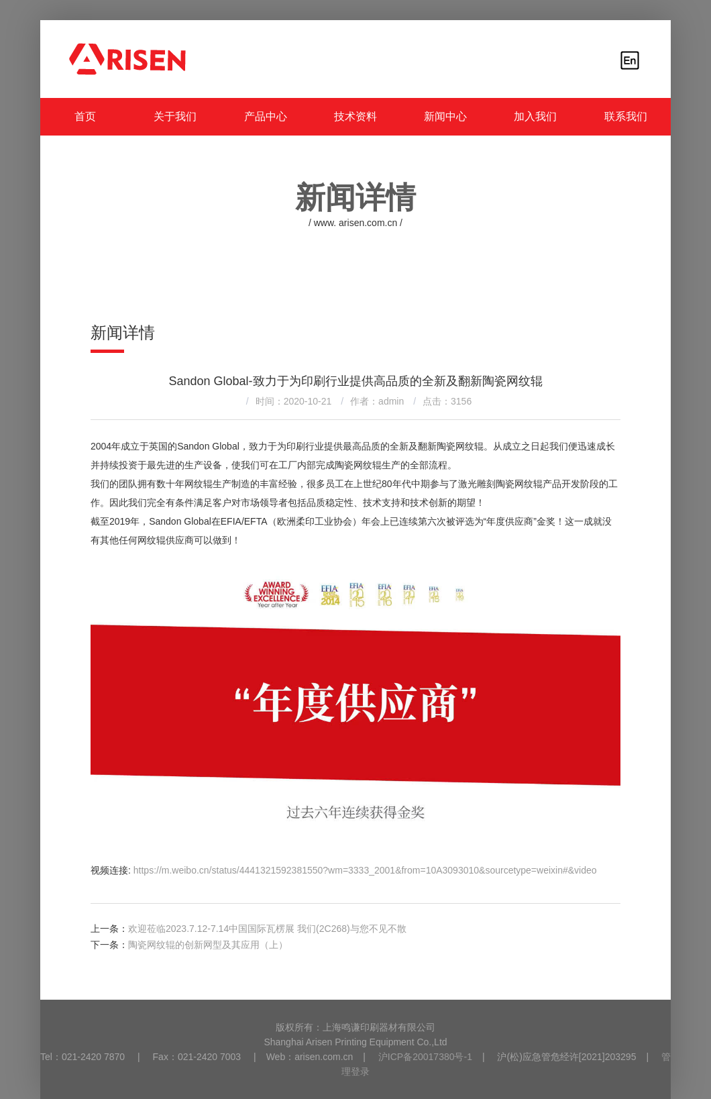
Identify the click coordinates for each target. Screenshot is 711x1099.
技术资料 (355, 116)
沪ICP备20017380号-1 (425, 1056)
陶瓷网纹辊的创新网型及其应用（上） (208, 944)
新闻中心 (445, 116)
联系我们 (625, 116)
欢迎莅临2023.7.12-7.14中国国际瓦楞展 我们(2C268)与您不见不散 (267, 928)
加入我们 (535, 116)
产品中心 (265, 116)
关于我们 (175, 116)
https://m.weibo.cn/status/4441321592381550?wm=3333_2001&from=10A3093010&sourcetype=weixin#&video (365, 870)
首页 (85, 116)
